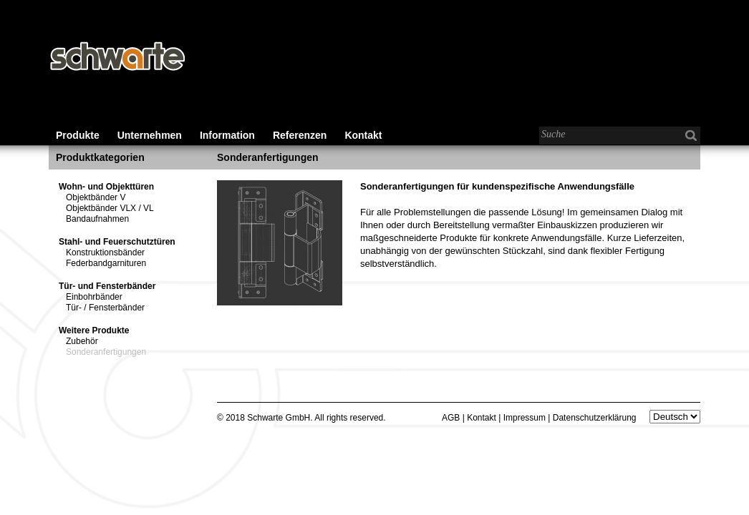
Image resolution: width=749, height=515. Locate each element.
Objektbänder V (95, 197)
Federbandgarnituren (106, 263)
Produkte (78, 135)
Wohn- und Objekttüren (106, 186)
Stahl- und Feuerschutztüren (117, 241)
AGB (451, 418)
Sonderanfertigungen (106, 352)
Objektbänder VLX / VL (110, 208)
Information (227, 135)
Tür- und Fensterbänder (107, 286)
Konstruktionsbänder (105, 252)
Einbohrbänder (94, 297)
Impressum (524, 418)
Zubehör (82, 341)
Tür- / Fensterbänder (105, 307)
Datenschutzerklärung (595, 418)
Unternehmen (149, 135)
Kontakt (363, 135)
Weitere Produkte (94, 330)
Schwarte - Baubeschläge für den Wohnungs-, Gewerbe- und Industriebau (117, 57)
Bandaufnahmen (97, 219)
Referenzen (300, 135)
